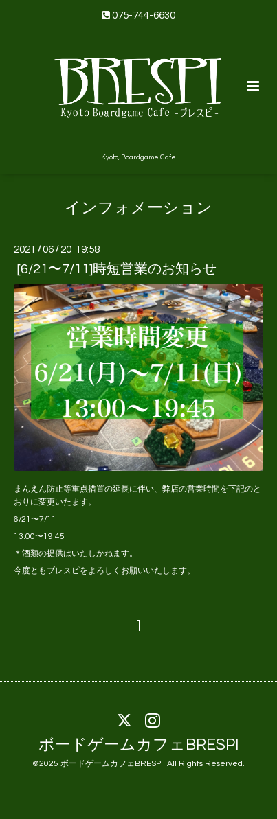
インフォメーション (138, 208)
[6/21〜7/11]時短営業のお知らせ (116, 269)
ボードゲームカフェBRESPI (138, 744)
